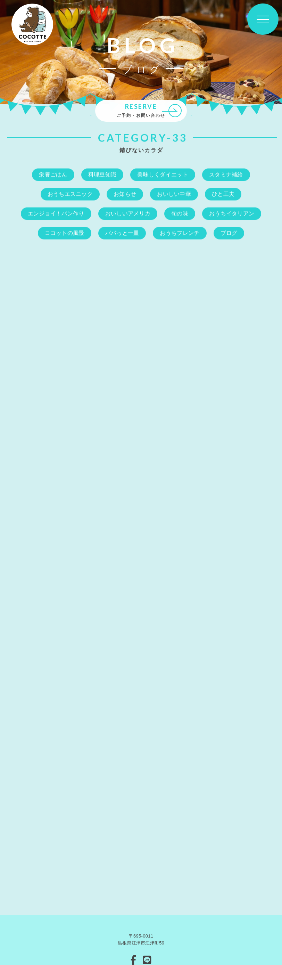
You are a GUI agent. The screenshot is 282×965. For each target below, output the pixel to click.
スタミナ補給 (226, 175)
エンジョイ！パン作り (56, 214)
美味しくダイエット (162, 175)
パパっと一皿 (122, 233)
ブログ (229, 233)
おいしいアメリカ (127, 214)
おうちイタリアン (231, 214)
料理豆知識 (102, 175)
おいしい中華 (174, 194)
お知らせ (125, 194)
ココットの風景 (64, 233)
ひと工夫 (223, 194)
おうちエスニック (70, 194)
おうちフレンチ (179, 233)
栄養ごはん (53, 175)
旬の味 (179, 214)
